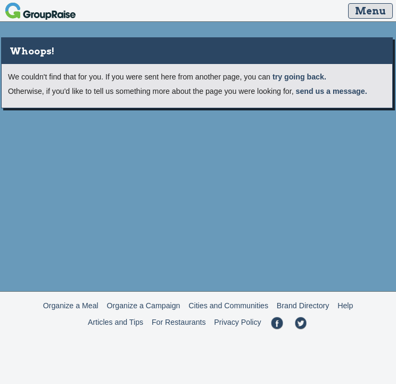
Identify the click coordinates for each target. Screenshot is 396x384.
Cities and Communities (228, 305)
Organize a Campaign (143, 305)
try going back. (299, 77)
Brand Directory (303, 305)
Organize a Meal (70, 305)
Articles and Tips (115, 322)
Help (345, 305)
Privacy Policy (237, 322)
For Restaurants (179, 322)
